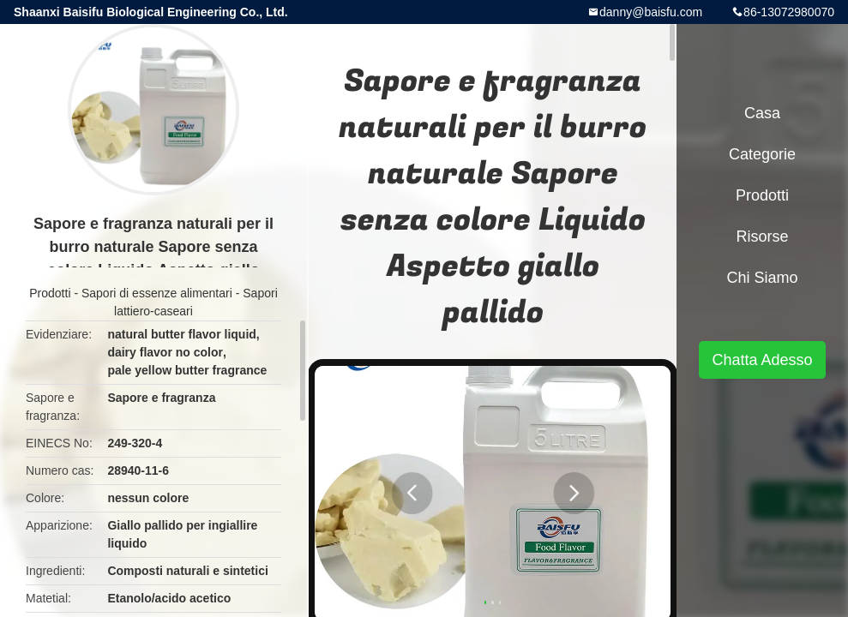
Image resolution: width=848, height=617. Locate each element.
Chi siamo (761, 277)
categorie (762, 154)
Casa (762, 113)
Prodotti (49, 293)
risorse (762, 236)
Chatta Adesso (762, 359)
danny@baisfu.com (650, 12)
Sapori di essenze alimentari (156, 293)
